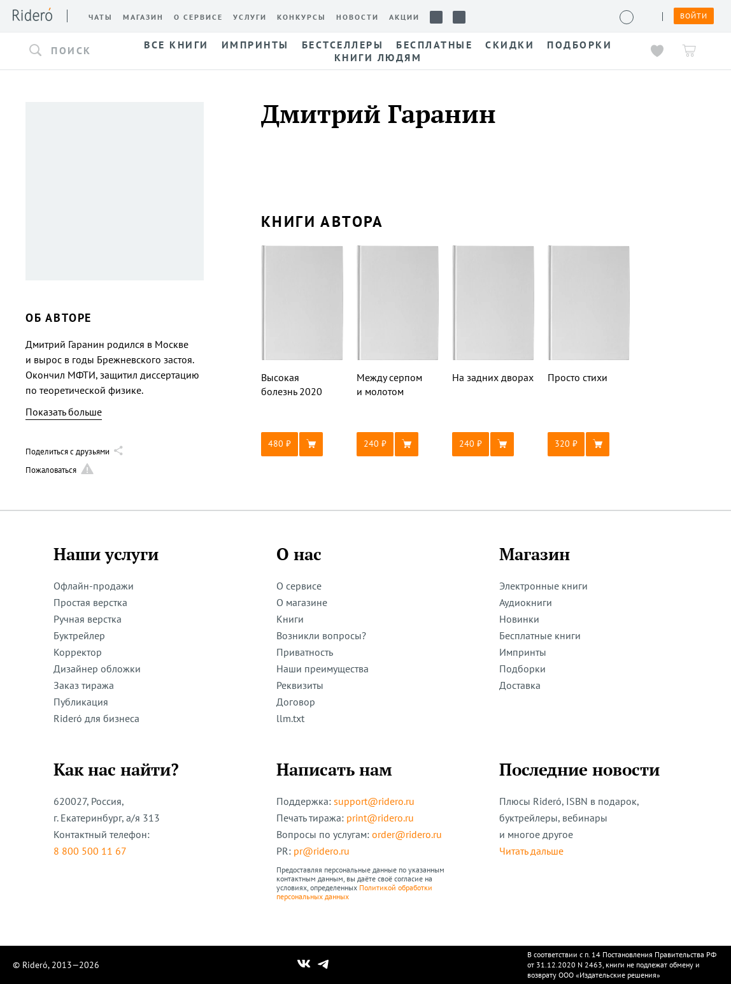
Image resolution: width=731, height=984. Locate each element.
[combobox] (70, 51)
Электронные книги (543, 585)
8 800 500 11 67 (90, 850)
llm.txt (290, 718)
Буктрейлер (79, 635)
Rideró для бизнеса (96, 718)
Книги (290, 618)
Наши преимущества (322, 668)
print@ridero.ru (380, 817)
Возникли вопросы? (321, 635)
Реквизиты (299, 685)
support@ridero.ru (374, 801)
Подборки (522, 668)
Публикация (80, 701)
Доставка (520, 685)
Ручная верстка (87, 618)
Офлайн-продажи (93, 585)
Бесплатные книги (540, 635)
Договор (295, 701)
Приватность (304, 652)
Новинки (519, 618)
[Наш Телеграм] (323, 965)
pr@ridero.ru (322, 850)
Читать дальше (531, 850)
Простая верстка (90, 602)
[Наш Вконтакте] (304, 965)
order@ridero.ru (407, 834)
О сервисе (299, 585)
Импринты (522, 652)
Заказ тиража (83, 685)
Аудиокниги (525, 602)
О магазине (301, 602)
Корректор (77, 652)
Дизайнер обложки (97, 668)
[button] (70, 51)
